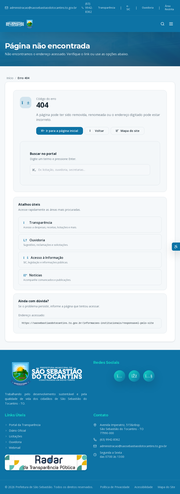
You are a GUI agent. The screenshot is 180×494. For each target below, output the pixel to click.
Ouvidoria (148, 7)
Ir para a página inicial (59, 131)
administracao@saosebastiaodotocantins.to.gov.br (41, 8)
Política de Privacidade (115, 487)
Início (10, 78)
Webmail (12, 448)
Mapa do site (127, 131)
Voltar (97, 131)
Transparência (106, 7)
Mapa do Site (166, 487)
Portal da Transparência (22, 425)
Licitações (13, 436)
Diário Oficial (15, 430)
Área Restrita (169, 7)
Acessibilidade (143, 487)
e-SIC (128, 7)
